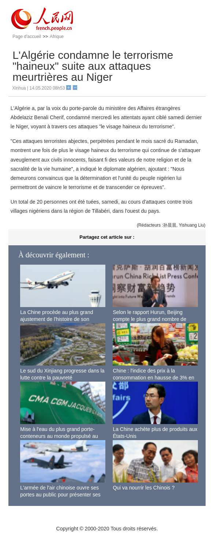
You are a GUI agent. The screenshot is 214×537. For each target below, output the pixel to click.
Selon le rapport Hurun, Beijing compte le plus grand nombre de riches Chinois (149, 319)
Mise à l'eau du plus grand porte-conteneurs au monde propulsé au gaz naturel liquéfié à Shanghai (59, 436)
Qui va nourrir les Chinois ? (143, 488)
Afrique (57, 36)
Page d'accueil (26, 36)
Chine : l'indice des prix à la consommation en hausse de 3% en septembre (153, 378)
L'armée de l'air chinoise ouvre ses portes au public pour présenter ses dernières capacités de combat (60, 495)
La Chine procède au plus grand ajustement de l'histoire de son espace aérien (56, 319)
